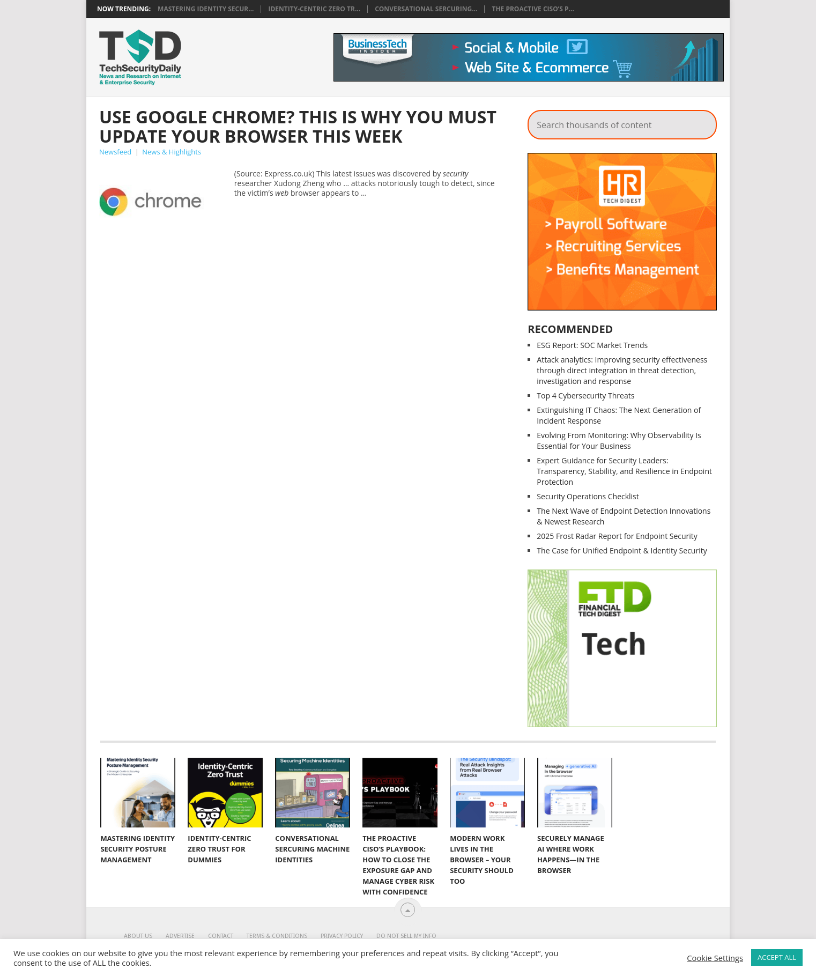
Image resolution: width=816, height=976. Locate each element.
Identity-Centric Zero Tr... (314, 9)
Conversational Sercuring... (426, 9)
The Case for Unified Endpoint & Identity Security (622, 550)
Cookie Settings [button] (715, 958)
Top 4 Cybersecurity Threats (585, 395)
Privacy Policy (342, 936)
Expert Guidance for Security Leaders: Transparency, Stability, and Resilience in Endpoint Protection (624, 471)
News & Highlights (171, 152)
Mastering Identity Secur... (206, 9)
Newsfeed (115, 152)
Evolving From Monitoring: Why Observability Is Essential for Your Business (619, 440)
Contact (220, 936)
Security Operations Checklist (588, 496)
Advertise (180, 936)
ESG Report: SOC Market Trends (592, 345)
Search (701, 122)
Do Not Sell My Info (406, 936)
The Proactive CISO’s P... (533, 9)
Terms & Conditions (277, 936)
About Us (138, 936)
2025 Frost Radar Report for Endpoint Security (617, 536)
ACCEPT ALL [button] (777, 957)
